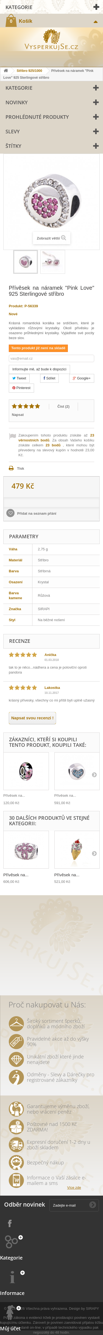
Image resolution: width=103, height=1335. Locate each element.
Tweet (19, 378)
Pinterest (21, 388)
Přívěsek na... (14, 795)
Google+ (82, 378)
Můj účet (10, 1328)
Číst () (63, 406)
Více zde (74, 1187)
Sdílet (49, 378)
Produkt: (16, 306)
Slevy (12, 131)
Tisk (20, 468)
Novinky (16, 102)
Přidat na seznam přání (36, 513)
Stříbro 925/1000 (29, 71)
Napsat (18, 415)
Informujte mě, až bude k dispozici (39, 369)
